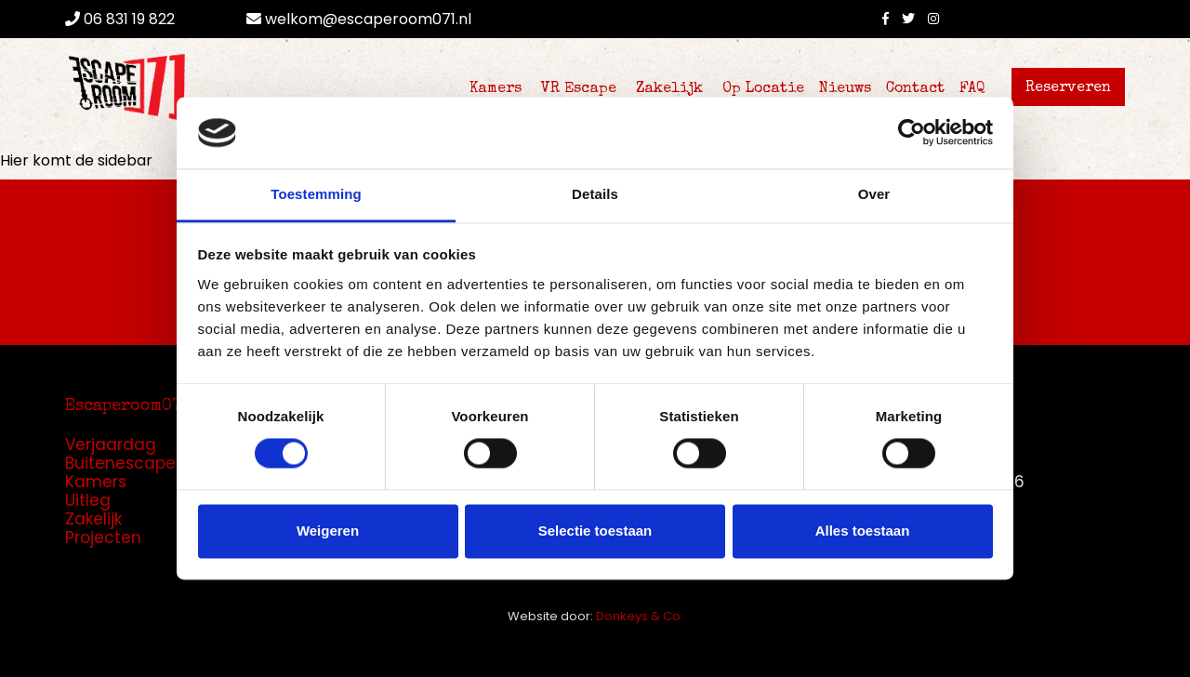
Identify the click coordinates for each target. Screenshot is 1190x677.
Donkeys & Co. (639, 616)
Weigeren (328, 530)
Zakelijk (669, 89)
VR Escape (578, 89)
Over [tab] (874, 194)
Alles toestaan (862, 530)
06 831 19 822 (120, 19)
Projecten (103, 537)
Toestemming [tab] (316, 194)
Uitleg (88, 500)
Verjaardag (110, 444)
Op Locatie (763, 89)
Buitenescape (120, 463)
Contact (915, 89)
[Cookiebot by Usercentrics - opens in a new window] (911, 133)
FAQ (972, 89)
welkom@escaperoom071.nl (358, 19)
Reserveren (1068, 88)
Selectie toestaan (595, 530)
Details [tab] (595, 194)
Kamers (495, 89)
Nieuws (845, 89)
